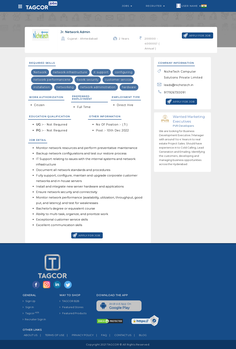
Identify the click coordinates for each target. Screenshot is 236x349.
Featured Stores (71, 307)
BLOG (139, 335)
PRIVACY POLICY (79, 335)
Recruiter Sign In (34, 319)
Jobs (127, 5)
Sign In (28, 307)
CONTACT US (119, 335)
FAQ (100, 335)
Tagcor (31, 313)
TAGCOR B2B (69, 301)
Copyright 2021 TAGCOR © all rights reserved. (118, 344)
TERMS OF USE (51, 335)
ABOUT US (30, 335)
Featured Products (72, 313)
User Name (191, 6)
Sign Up (29, 301)
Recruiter (155, 5)
